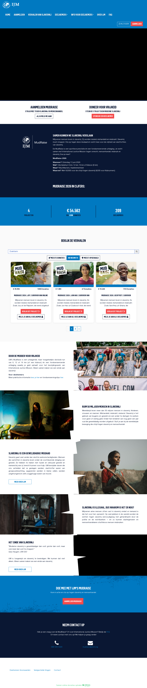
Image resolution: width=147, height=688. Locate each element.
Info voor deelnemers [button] (82, 14)
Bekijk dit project (31, 311)
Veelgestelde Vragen (42, 670)
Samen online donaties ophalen (73, 685)
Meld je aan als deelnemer (31, 316)
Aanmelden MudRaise (73, 601)
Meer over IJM (20, 481)
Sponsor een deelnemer (103, 116)
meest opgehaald (90, 257)
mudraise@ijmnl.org (90, 647)
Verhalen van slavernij (39, 14)
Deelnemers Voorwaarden (20, 670)
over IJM (101, 14)
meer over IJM (20, 569)
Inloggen (124, 24)
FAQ (110, 14)
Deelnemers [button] (61, 14)
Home (7, 14)
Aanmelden (19, 14)
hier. (62, 378)
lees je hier (35, 378)
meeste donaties (56, 257)
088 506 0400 (56, 647)
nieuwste (73, 257)
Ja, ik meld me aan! (44, 116)
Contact (57, 670)
